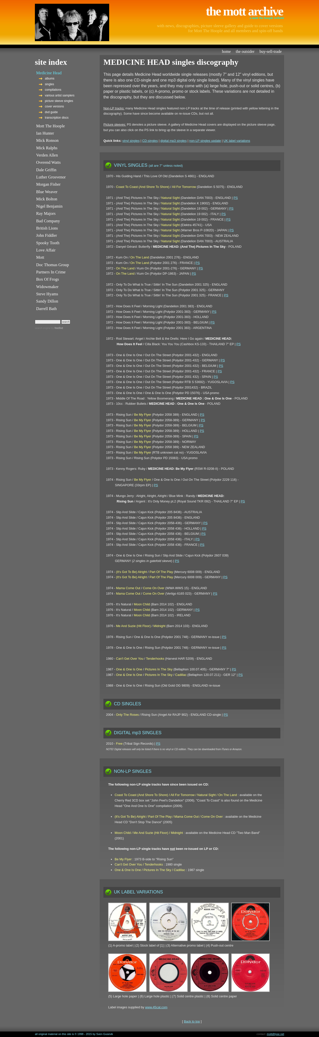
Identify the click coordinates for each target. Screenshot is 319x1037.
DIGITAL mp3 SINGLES (137, 732)
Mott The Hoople (50, 126)
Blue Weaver (47, 191)
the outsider (245, 51)
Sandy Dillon (47, 301)
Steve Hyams (47, 294)
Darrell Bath (46, 308)
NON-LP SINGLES (133, 771)
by (57, 328)
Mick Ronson (47, 140)
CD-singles (150, 141)
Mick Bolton (46, 199)
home (226, 51)
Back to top (192, 1021)
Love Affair (46, 250)
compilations (53, 89)
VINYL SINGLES (148, 165)
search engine (43, 328)
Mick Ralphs (46, 148)
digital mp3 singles (173, 141)
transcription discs (57, 117)
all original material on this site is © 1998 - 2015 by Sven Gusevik (74, 1034)
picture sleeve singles (59, 101)
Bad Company (48, 221)
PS (236, 198)
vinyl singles (131, 141)
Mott (40, 257)
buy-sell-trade (270, 51)
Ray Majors (46, 213)
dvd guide (51, 112)
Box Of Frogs (47, 279)
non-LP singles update (205, 141)
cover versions (54, 106)
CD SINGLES (127, 703)
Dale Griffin (46, 169)
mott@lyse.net (275, 1034)
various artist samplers (60, 95)
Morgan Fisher (48, 184)
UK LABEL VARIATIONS (138, 891)
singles (49, 84)
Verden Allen (47, 155)
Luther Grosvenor (51, 177)
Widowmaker (47, 286)
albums (49, 78)
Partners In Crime (51, 272)
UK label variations (237, 141)
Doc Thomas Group (52, 264)
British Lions (47, 228)
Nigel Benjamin (49, 206)
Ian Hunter (45, 133)
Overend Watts (48, 162)
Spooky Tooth (47, 242)
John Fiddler (46, 235)
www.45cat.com (156, 1007)
